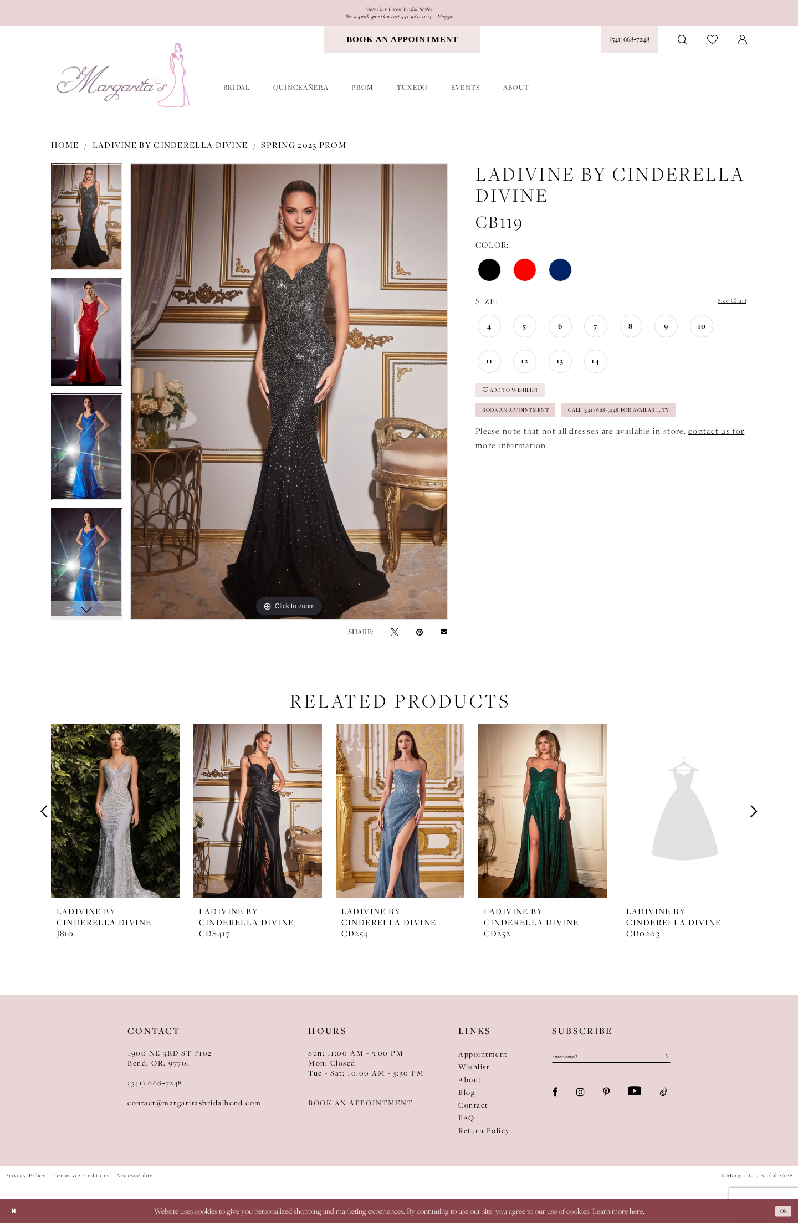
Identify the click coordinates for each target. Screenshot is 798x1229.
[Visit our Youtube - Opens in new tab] (634, 1102)
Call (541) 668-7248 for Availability (560, 458)
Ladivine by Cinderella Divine (170, 151)
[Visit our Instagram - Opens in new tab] (580, 1102)
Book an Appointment (533, 431)
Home (65, 151)
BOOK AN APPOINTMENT (360, 1109)
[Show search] (682, 45)
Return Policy (484, 1136)
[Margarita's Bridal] (124, 81)
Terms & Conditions (81, 1181)
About (470, 1085)
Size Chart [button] (725, 307)
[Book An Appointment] (402, 45)
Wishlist (473, 1073)
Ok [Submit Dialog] (780, 1216)
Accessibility (134, 1181)
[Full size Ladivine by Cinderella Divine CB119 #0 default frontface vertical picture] (289, 398)
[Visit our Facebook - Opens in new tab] (555, 1102)
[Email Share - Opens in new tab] (444, 637)
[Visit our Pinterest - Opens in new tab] (606, 1102)
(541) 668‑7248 (155, 1089)
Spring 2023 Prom (303, 151)
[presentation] (115, 817)
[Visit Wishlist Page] (712, 45)
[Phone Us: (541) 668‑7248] (629, 45)
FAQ (466, 1124)
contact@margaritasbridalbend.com (194, 1109)
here (636, 1216)
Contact (473, 1111)
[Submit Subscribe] (663, 1065)
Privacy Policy (26, 1181)
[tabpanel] (86, 227)
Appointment (483, 1060)
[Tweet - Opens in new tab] (394, 638)
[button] (742, 45)
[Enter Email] (611, 1065)
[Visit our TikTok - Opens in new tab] (663, 1102)
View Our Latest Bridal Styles (399, 11)
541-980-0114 (425, 21)
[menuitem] (402, 45)
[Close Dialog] (16, 1216)
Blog (466, 1098)
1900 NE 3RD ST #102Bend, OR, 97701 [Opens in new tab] (169, 1064)
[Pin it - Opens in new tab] (419, 638)
